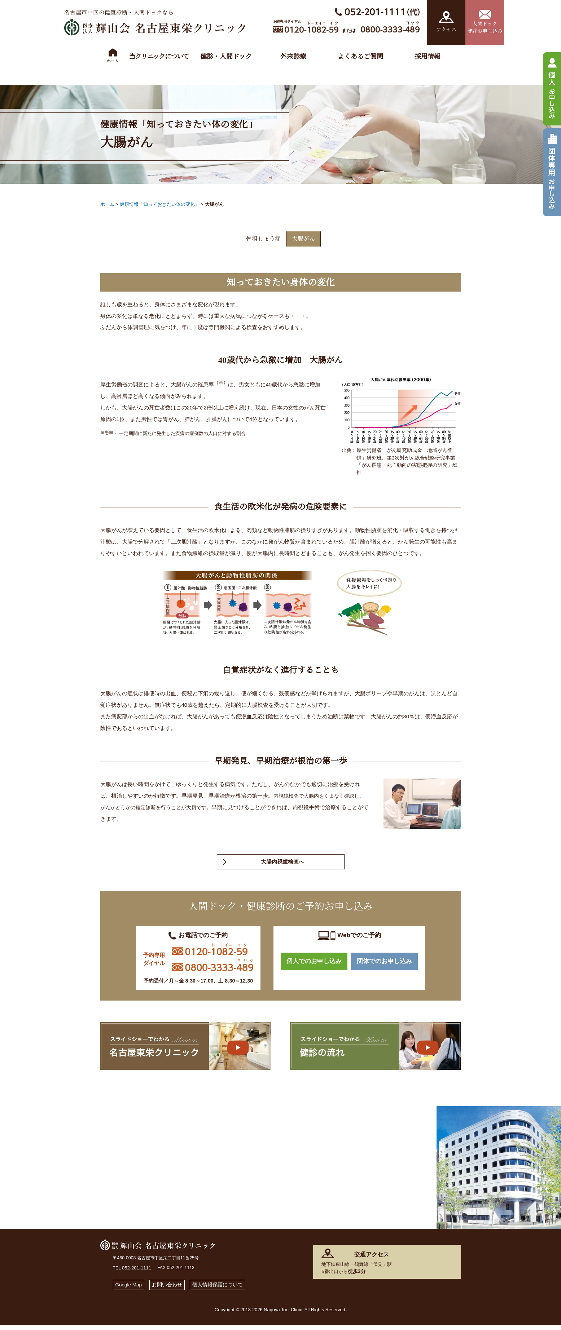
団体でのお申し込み (384, 965)
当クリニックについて (159, 56)
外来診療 (293, 56)
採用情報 (428, 56)
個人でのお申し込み (314, 965)
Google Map (130, 1288)
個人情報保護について (225, 1288)
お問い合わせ (171, 1288)
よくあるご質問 (360, 56)
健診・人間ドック (226, 56)
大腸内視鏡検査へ (282, 864)
